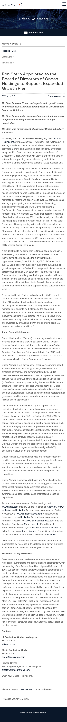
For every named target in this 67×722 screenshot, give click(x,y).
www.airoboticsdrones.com (45, 527)
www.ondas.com (10, 507)
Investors (33, 32)
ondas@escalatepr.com (13, 657)
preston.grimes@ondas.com (16, 670)
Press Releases (9, 51)
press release (25, 689)
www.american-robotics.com (40, 520)
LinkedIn (20, 510)
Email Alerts (7, 57)
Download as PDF (56, 96)
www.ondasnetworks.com (29, 514)
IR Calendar (7, 63)
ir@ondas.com (9, 644)
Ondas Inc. (29, 712)
